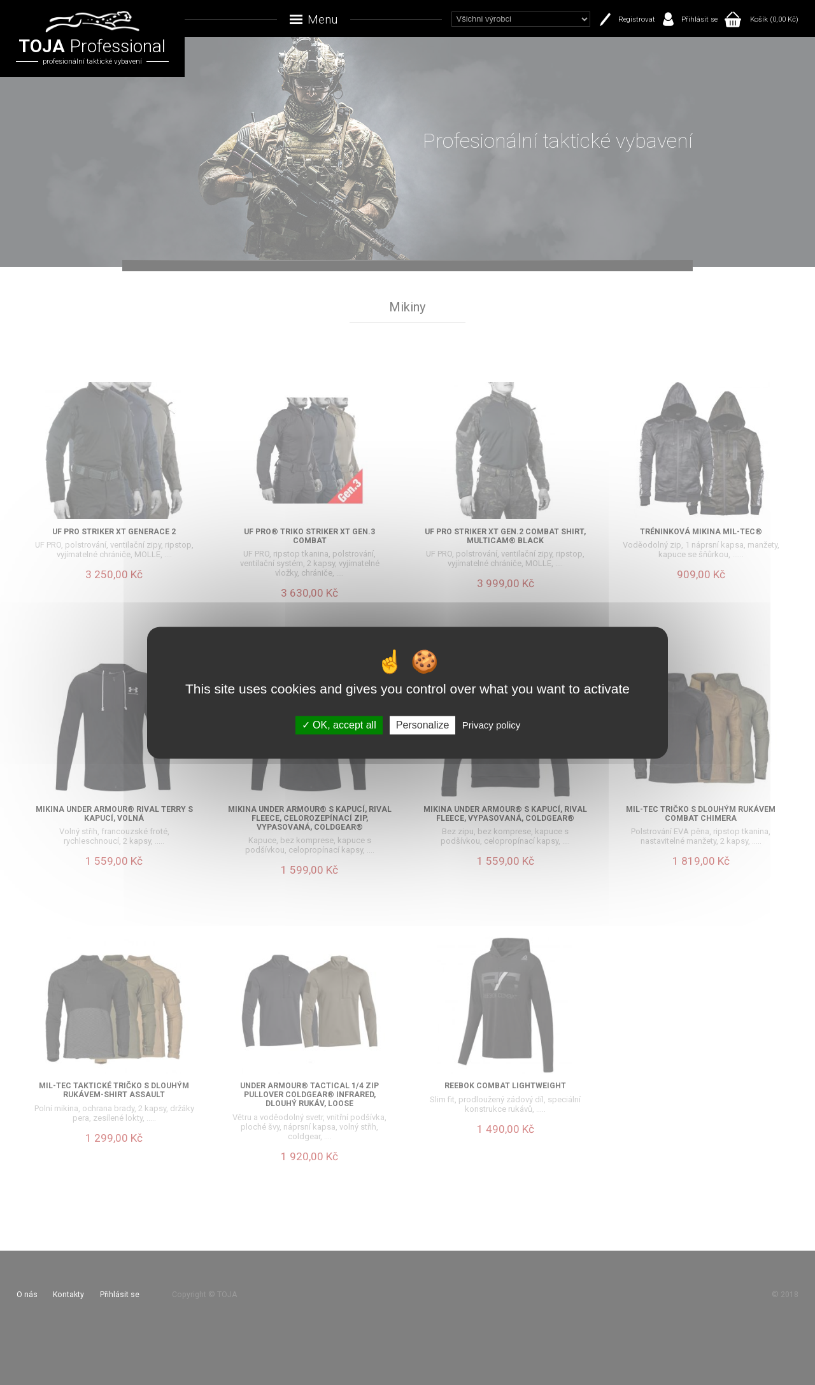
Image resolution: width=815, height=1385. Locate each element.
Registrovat (636, 19)
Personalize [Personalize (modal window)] (423, 725)
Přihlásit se (699, 19)
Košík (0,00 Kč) (774, 19)
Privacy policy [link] (491, 725)
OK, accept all (339, 725)
